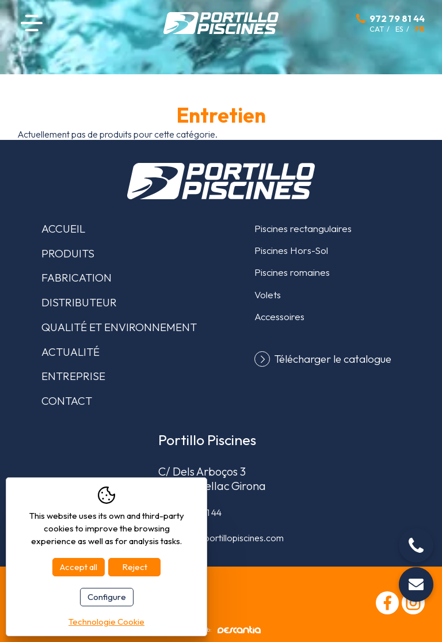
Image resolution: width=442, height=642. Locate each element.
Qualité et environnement (119, 327)
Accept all (78, 566)
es (399, 28)
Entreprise (73, 376)
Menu (32, 22)
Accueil (63, 228)
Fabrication (76, 277)
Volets (267, 294)
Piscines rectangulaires (303, 228)
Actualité (70, 352)
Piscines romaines (292, 272)
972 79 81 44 (397, 18)
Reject (134, 566)
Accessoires (279, 316)
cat (376, 28)
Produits (67, 253)
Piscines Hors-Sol (291, 250)
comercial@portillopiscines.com (221, 538)
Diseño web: (221, 629)
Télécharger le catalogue (332, 359)
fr (420, 28)
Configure (106, 596)
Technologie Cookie (106, 621)
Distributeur (79, 302)
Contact (66, 401)
